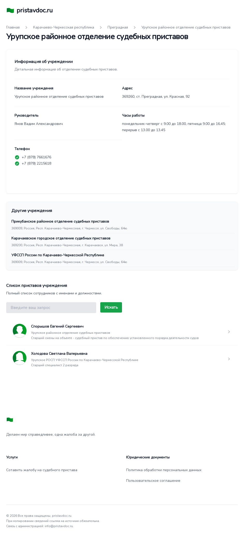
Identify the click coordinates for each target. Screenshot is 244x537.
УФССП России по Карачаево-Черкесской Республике (57, 255)
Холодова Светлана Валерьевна (59, 353)
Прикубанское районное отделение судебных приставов (60, 221)
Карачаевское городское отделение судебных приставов (60, 238)
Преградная (118, 27)
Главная (13, 27)
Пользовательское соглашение (153, 480)
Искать (111, 307)
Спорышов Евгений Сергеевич (57, 326)
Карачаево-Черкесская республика (63, 27)
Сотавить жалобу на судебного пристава (41, 470)
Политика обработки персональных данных (163, 470)
